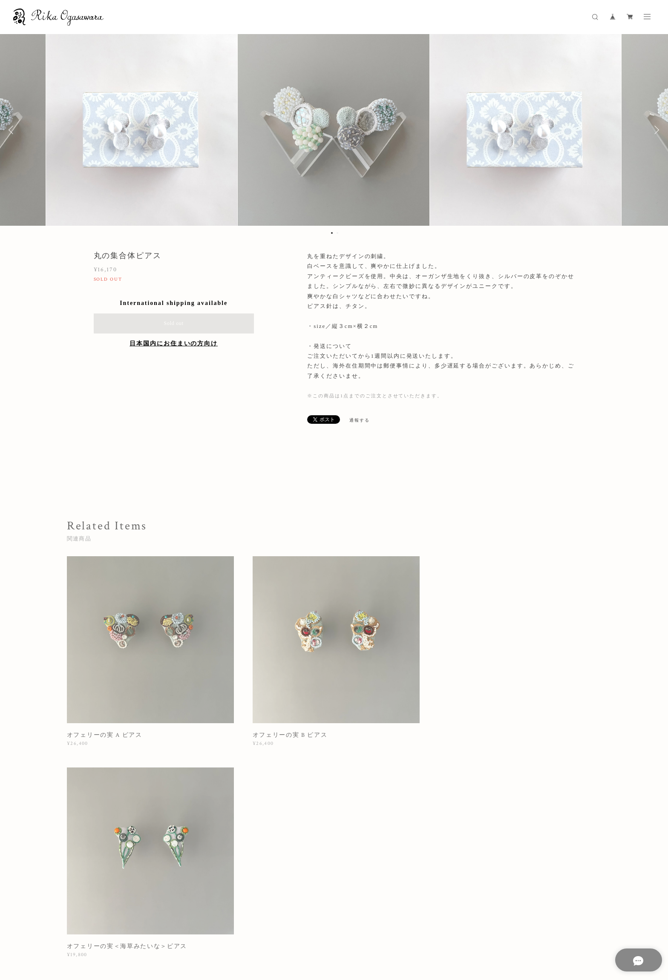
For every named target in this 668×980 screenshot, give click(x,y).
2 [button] (337, 233)
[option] (334, 130)
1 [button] (332, 233)
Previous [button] (13, 130)
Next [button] (655, 130)
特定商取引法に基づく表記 (231, 927)
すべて (93, 806)
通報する (359, 420)
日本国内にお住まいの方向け (174, 343)
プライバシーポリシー (166, 927)
